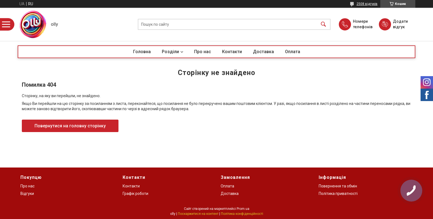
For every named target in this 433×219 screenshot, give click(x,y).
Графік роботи (135, 193)
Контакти (232, 51)
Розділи (170, 51)
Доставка (263, 51)
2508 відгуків (367, 4)
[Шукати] (323, 24)
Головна (142, 51)
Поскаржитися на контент (198, 214)
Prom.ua (243, 209)
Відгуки (27, 193)
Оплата (292, 51)
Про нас (202, 51)
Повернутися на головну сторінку (70, 125)
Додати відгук (400, 24)
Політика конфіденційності (242, 214)
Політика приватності (338, 193)
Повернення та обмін (338, 186)
